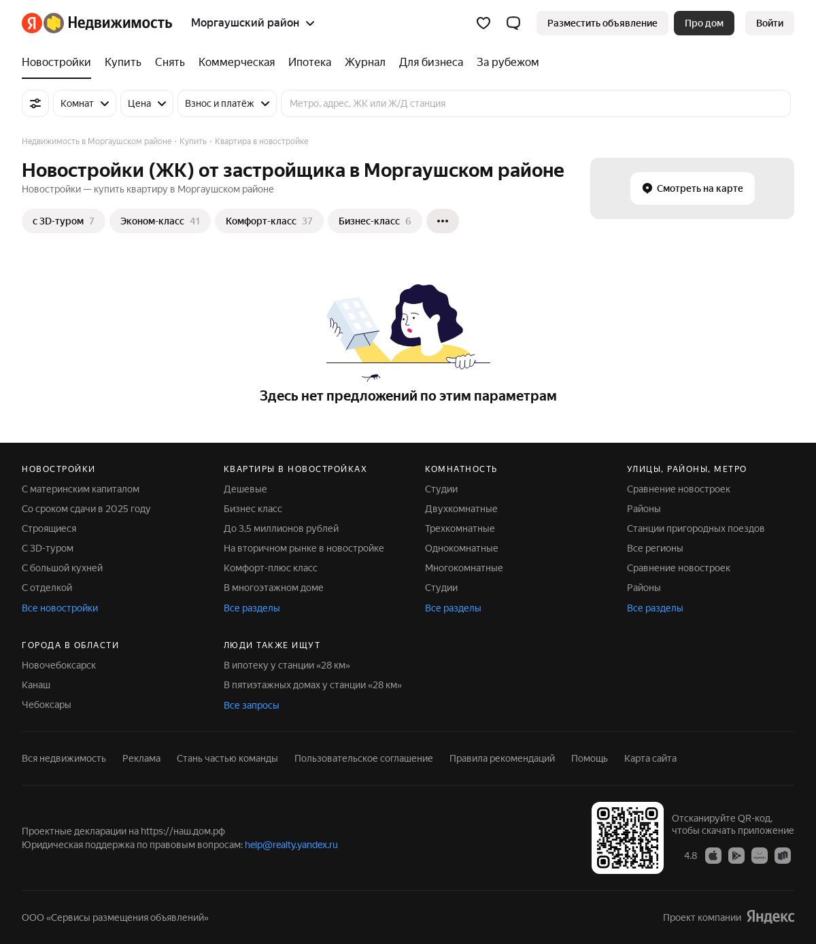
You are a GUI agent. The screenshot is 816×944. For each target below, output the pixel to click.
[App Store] (713, 854)
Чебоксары (46, 704)
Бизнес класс (253, 508)
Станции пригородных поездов (696, 528)
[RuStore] (783, 854)
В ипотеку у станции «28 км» (287, 665)
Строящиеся (49, 528)
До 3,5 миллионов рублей (281, 528)
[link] (769, 23)
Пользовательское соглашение (363, 758)
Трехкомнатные (460, 528)
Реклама (141, 758)
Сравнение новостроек (678, 489)
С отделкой (47, 587)
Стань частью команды (227, 758)
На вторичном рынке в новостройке (304, 548)
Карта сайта (650, 758)
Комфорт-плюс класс (271, 567)
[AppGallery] (759, 854)
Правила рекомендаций (502, 758)
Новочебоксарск (59, 665)
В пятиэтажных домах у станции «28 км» (313, 684)
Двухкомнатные (461, 508)
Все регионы (655, 548)
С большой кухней (62, 567)
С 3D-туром (47, 548)
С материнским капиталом (80, 489)
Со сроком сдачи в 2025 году (86, 508)
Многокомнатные (464, 567)
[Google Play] (736, 854)
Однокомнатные (461, 548)
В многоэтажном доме (274, 587)
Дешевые (245, 489)
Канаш (36, 684)
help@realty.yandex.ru (291, 844)
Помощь (589, 758)
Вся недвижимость (64, 758)
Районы (644, 508)
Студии (441, 489)
